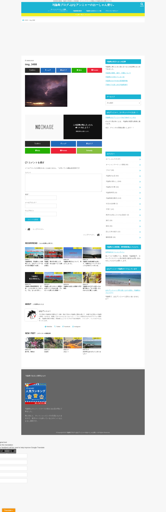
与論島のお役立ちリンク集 (93, 11)
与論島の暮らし (113, 181)
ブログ (110, 170)
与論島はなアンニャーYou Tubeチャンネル (120, 117)
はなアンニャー (45, 311)
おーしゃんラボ (113, 159)
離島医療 (111, 237)
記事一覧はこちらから (84, 14)
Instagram (77, 326)
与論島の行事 (112, 187)
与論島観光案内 (77, 11)
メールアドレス (30, 202)
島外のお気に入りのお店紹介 (117, 215)
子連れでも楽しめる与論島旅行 (116, 85)
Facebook (67, 326)
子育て (110, 209)
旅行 (109, 220)
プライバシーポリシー (111, 11)
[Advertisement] (83, 39)
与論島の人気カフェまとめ (115, 77)
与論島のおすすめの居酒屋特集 (116, 81)
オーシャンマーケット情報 (58, 10)
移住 (109, 226)
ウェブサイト (29, 210)
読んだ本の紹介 (113, 231)
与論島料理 (111, 192)
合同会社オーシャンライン (115, 252)
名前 (27, 194)
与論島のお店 (112, 176)
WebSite (49, 326)
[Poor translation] (11, 451)
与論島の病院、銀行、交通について (118, 73)
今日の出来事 (112, 203)
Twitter (58, 326)
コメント (28, 172)
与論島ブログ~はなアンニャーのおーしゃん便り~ (83, 4)
